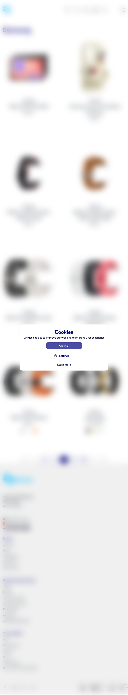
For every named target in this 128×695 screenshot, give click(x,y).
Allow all (64, 346)
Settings (64, 355)
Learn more (64, 364)
